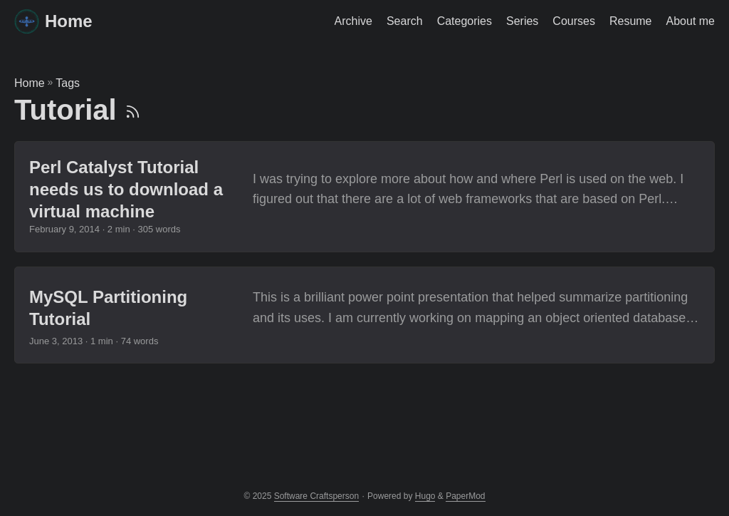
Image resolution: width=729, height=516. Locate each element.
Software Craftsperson (316, 496)
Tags (68, 83)
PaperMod (465, 496)
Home (53, 20)
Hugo (425, 496)
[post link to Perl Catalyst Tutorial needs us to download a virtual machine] (364, 197)
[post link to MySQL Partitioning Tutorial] (364, 315)
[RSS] (133, 109)
